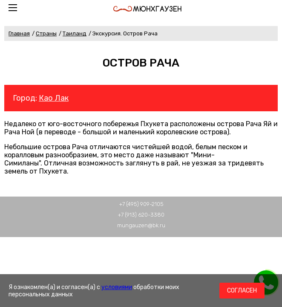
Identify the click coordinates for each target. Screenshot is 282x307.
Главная (19, 33)
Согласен (242, 290)
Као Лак (54, 98)
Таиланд (74, 33)
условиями (116, 287)
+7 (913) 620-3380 (141, 214)
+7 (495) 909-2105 (141, 204)
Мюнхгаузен (147, 8)
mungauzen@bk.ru (141, 225)
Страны (46, 33)
